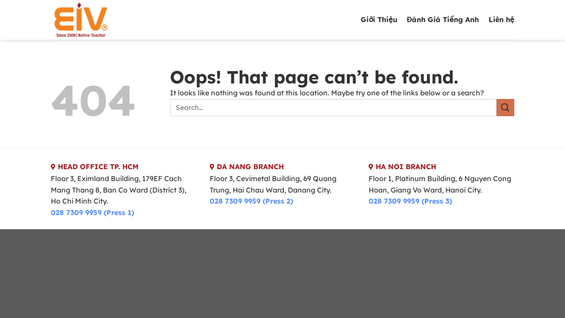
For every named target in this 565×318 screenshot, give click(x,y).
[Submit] (505, 107)
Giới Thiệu (379, 19)
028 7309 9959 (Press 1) (92, 212)
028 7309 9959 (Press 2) (251, 201)
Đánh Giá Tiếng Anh (443, 19)
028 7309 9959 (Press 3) (410, 201)
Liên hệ (501, 19)
